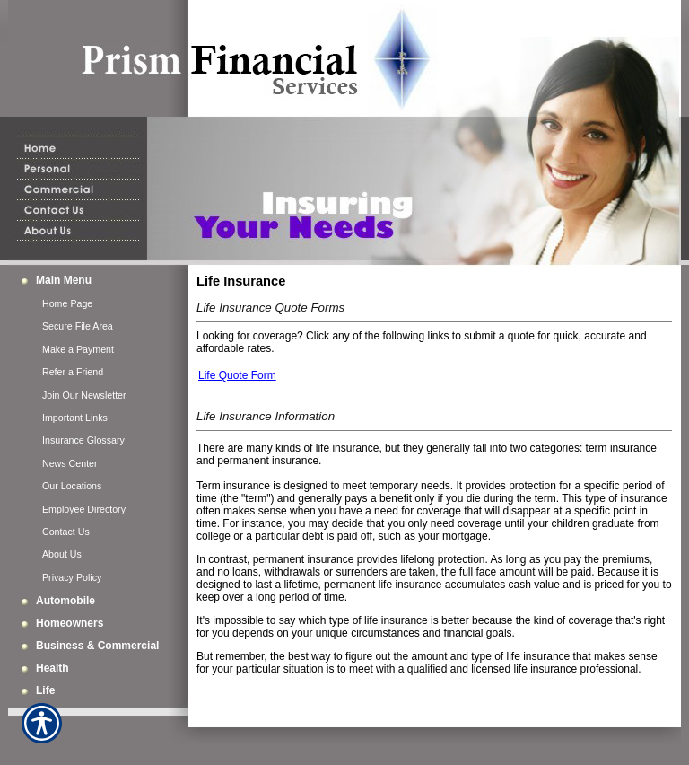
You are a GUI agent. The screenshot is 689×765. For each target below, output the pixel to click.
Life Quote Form (237, 375)
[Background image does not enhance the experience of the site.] (98, 280)
